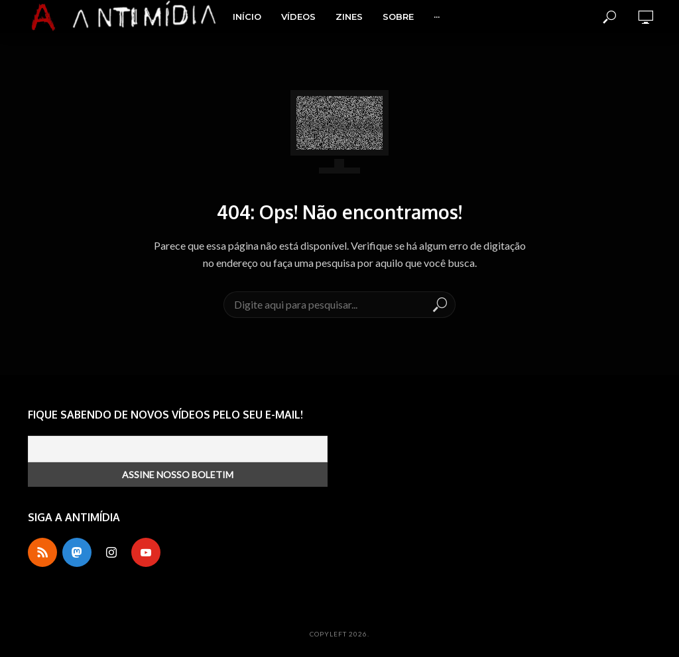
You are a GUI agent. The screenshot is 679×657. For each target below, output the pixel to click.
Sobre (398, 16)
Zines (349, 16)
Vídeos (298, 16)
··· (437, 16)
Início (247, 16)
